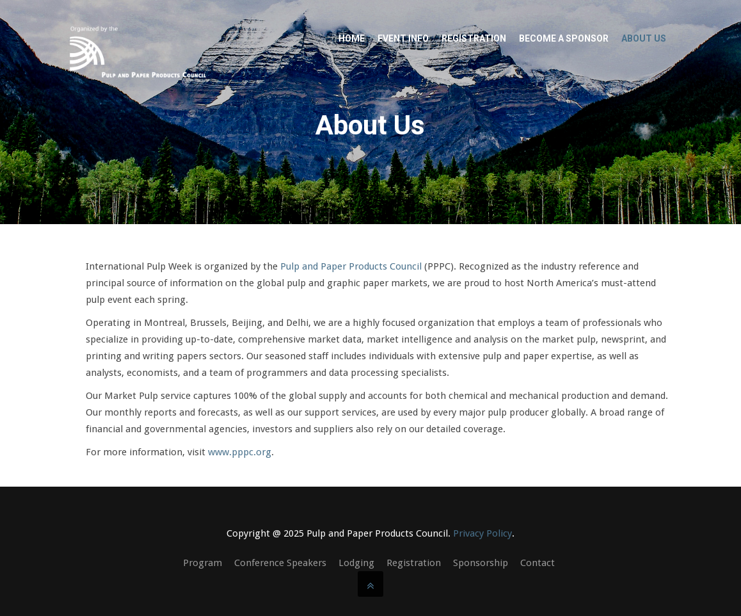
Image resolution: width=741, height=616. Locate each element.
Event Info (403, 38)
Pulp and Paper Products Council (351, 266)
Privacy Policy (482, 533)
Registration (474, 38)
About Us (643, 38)
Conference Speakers (280, 563)
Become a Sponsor (564, 38)
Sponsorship (480, 563)
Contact (537, 563)
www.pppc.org (239, 452)
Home (352, 38)
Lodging (356, 563)
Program (202, 563)
